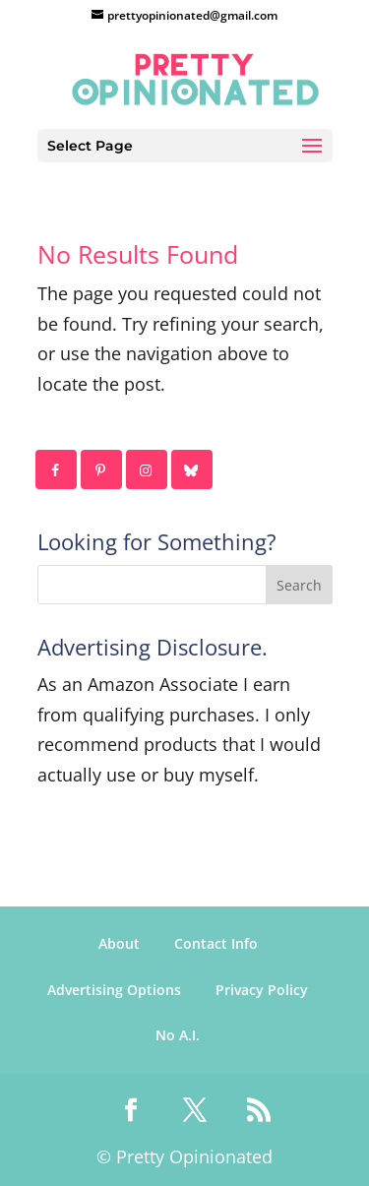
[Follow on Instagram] (147, 469)
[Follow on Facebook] (57, 469)
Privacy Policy (261, 989)
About (119, 943)
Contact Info (216, 943)
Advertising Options (114, 989)
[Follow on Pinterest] (102, 469)
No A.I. (177, 1035)
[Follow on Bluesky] (193, 469)
